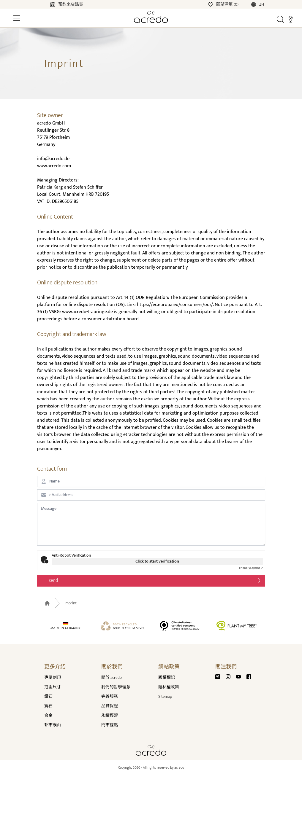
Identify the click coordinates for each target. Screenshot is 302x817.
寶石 (48, 706)
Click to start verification (157, 561)
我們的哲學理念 (115, 687)
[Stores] (290, 19)
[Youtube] (241, 676)
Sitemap (165, 696)
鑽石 (48, 696)
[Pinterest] (220, 676)
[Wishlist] (223, 4)
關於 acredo (111, 677)
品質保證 (109, 706)
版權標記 (166, 677)
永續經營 (109, 715)
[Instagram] (230, 676)
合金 (48, 715)
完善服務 (109, 696)
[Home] (151, 17)
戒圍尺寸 (52, 687)
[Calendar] (60, 4)
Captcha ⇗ (251, 568)
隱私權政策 (168, 687)
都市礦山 (52, 725)
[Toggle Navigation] (16, 18)
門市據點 (109, 725)
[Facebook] (248, 676)
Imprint (70, 603)
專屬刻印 (52, 677)
